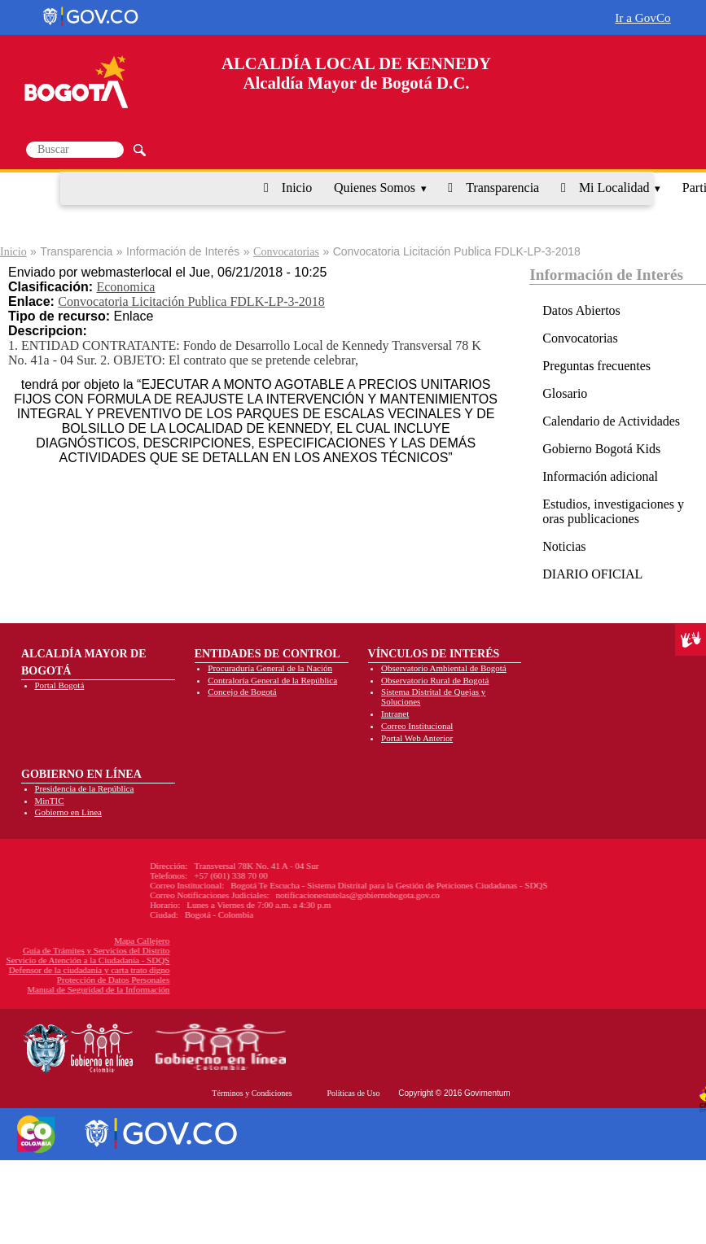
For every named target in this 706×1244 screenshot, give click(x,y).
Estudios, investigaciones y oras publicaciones (613, 511)
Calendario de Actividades (611, 421)
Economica (125, 287)
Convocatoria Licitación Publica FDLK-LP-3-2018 (191, 301)
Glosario (564, 393)
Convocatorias (286, 252)
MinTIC (49, 800)
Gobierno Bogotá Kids (601, 449)
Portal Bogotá (60, 685)
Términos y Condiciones (252, 1093)
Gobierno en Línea (68, 812)
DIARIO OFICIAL (592, 574)
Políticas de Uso (353, 1093)
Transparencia (502, 187)
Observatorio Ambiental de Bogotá (443, 668)
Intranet (395, 713)
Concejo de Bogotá (242, 691)
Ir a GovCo (642, 17)
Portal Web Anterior (417, 738)
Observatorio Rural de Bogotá (435, 680)
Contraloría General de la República (272, 680)
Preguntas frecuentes (596, 366)
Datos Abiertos (581, 310)
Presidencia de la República (84, 788)
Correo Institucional (417, 726)
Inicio (297, 187)
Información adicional (600, 476)
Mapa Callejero (71, 940)
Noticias (563, 546)
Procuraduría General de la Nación (270, 668)
